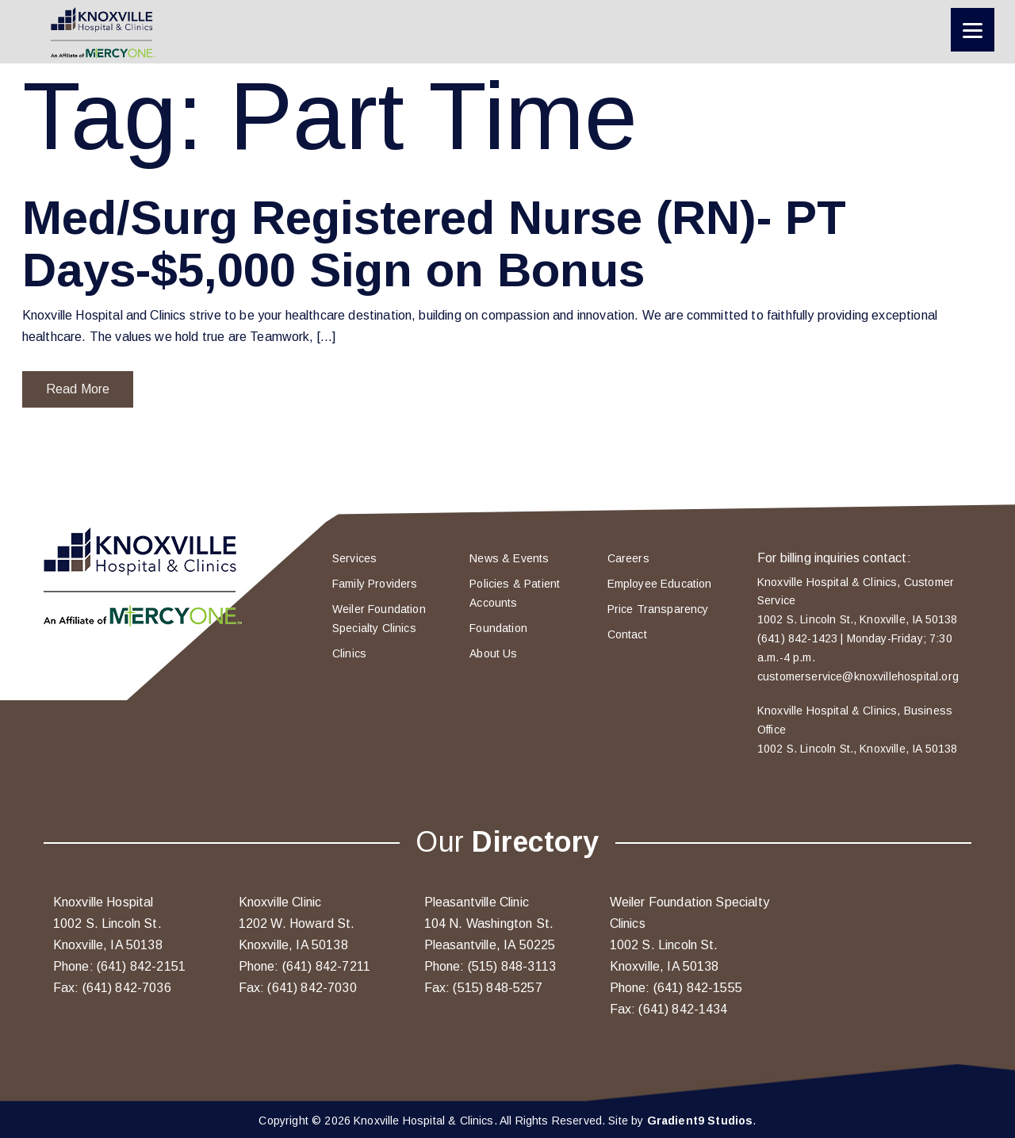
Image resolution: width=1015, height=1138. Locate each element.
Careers (628, 558)
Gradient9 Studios (700, 1120)
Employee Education (659, 583)
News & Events (509, 558)
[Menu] (972, 30)
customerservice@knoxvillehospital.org (858, 676)
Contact (627, 634)
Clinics (349, 653)
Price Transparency (658, 609)
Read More (77, 389)
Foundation (498, 628)
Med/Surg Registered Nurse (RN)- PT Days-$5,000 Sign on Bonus (434, 244)
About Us (493, 653)
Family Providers (375, 583)
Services (354, 558)
